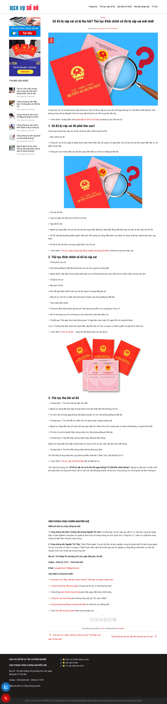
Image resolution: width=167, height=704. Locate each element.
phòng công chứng (115, 701)
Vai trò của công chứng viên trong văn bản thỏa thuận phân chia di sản (27, 91)
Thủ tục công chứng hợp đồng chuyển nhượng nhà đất (84, 251)
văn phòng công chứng (133, 701)
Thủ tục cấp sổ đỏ (107, 6)
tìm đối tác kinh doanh (65, 610)
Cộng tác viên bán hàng (61, 598)
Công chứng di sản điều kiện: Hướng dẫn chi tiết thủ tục (28, 104)
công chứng (102, 701)
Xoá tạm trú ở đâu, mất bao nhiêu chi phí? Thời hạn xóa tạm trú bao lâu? (82, 579)
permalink (120, 628)
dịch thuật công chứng (70, 592)
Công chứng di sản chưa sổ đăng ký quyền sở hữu (27, 115)
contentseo (113, 28)
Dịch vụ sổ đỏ (67, 332)
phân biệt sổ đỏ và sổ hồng (87, 119)
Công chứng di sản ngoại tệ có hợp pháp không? (28, 137)
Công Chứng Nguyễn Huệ (60, 701)
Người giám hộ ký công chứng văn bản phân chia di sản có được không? (28, 148)
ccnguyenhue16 (61, 568)
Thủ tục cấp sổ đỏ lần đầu (72, 461)
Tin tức (155, 6)
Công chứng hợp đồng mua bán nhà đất (68, 604)
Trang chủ (93, 6)
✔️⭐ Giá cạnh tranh (69, 663)
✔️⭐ (74, 659)
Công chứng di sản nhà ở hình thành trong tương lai (28, 126)
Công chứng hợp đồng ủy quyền (65, 586)
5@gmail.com (73, 568)
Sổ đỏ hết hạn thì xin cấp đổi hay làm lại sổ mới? (134, 636)
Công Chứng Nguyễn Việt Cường (83, 701)
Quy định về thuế (124, 6)
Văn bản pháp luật (141, 6)
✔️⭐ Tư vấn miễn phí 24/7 (72, 666)
